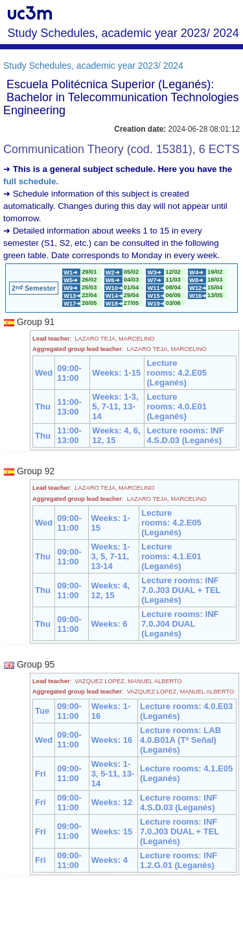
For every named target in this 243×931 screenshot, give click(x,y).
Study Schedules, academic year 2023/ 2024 (93, 65)
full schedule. (30, 181)
